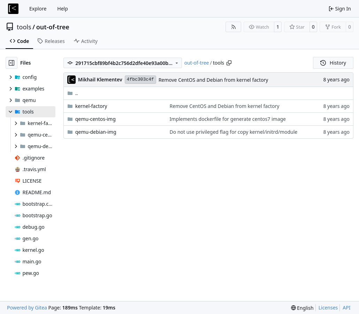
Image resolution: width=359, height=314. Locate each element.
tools (24, 26)
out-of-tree (52, 26)
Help (62, 8)
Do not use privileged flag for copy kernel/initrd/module (234, 132)
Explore (37, 8)
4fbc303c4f (140, 79)
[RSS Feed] (234, 27)
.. (72, 93)
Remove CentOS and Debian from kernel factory (213, 79)
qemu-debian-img (95, 132)
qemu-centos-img (95, 119)
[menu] (302, 308)
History (333, 62)
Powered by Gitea (27, 307)
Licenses (328, 307)
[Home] (13, 8)
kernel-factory (91, 106)
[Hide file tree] (11, 63)
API (346, 307)
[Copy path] (229, 62)
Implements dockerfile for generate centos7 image (228, 119)
